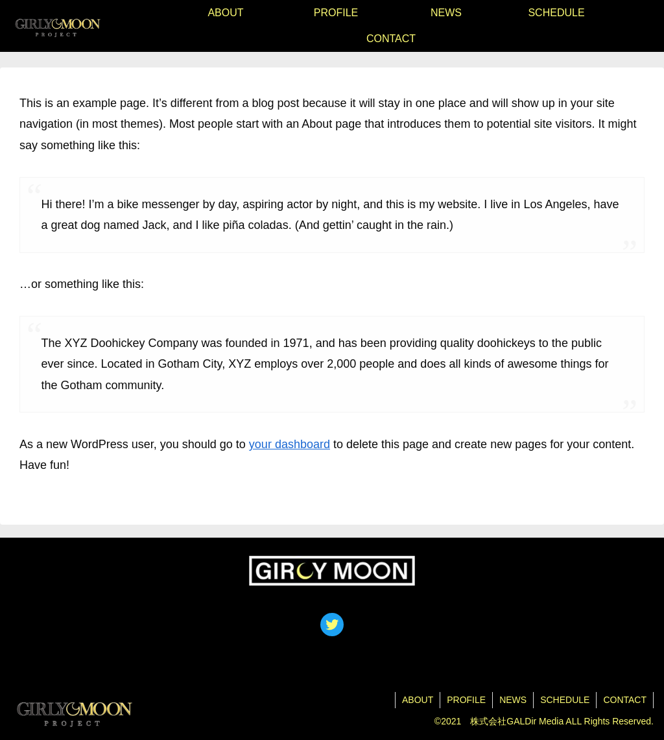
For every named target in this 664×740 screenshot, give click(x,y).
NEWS (513, 700)
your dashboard (289, 444)
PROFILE (466, 700)
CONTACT (624, 700)
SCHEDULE (564, 700)
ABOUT (417, 700)
